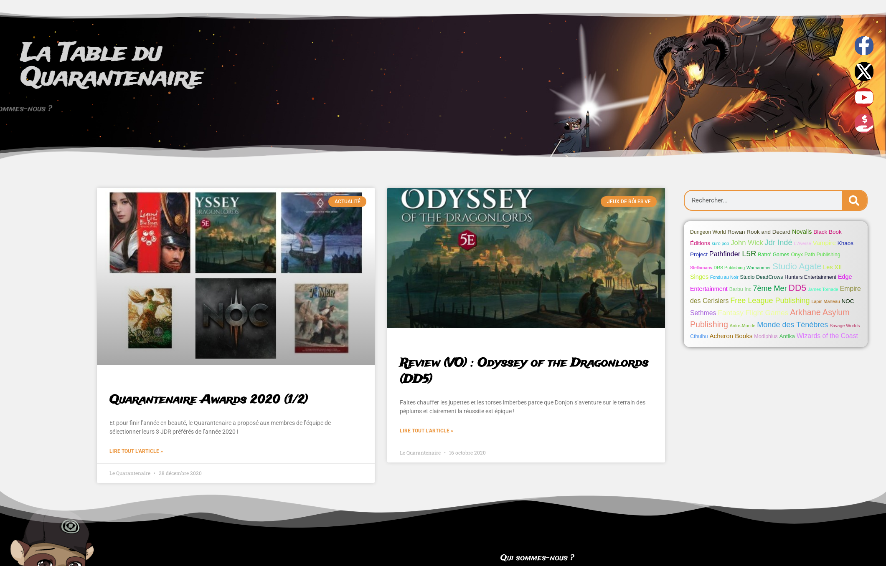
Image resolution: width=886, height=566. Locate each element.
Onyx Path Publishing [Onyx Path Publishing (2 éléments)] (815, 255)
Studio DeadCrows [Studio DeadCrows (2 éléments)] (761, 277)
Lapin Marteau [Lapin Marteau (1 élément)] (826, 301)
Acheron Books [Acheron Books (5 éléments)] (730, 335)
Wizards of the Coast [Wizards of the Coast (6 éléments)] (827, 335)
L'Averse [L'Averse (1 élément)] (802, 243)
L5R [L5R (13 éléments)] (749, 253)
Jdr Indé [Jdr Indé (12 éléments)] (778, 242)
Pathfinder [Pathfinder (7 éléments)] (724, 254)
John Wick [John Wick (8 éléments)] (747, 243)
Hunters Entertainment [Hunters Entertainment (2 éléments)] (810, 277)
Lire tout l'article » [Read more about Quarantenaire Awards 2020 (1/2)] (136, 451)
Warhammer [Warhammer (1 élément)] (758, 267)
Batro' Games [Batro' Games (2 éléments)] (773, 255)
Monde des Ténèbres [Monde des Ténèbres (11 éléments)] (792, 325)
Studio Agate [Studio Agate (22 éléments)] (796, 266)
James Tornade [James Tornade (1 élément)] (823, 289)
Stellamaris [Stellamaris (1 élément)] (701, 267)
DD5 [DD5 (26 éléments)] (798, 288)
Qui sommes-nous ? (537, 558)
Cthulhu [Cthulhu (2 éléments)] (699, 336)
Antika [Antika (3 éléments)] (787, 336)
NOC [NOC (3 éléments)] (848, 301)
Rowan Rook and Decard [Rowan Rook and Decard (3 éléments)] (759, 232)
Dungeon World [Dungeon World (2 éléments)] (708, 232)
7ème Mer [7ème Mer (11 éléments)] (770, 288)
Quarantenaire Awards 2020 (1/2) (208, 400)
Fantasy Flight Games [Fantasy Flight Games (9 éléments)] (753, 312)
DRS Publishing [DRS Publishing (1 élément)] (729, 267)
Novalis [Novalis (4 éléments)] (802, 231)
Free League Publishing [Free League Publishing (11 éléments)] (770, 300)
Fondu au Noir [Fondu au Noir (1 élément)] (724, 277)
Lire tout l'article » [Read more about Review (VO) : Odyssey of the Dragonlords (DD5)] (426, 431)
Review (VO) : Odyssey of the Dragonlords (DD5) (524, 371)
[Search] (854, 200)
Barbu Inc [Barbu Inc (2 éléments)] (740, 289)
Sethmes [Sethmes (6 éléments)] (703, 312)
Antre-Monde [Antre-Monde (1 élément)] (743, 325)
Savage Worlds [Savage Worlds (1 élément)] (845, 325)
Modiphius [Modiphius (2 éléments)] (765, 336)
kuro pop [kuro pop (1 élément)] (720, 243)
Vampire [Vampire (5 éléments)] (823, 242)
